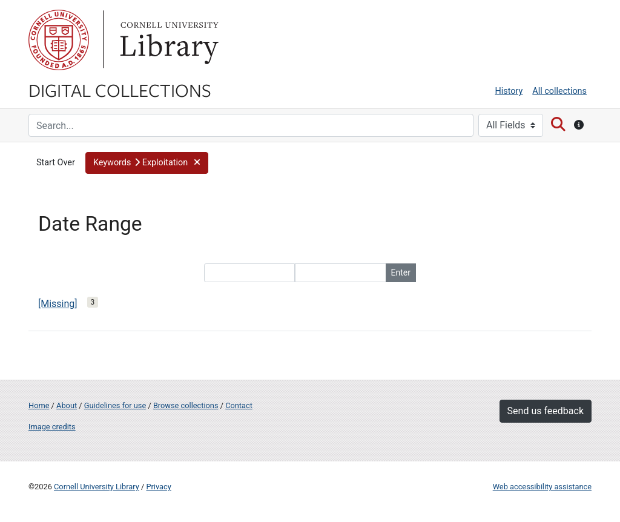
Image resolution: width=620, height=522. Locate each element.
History (509, 91)
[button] (146, 163)
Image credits (52, 426)
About (66, 405)
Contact (238, 405)
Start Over (55, 162)
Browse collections (186, 405)
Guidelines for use (115, 405)
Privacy (158, 486)
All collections (559, 91)
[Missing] (58, 303)
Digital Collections (119, 89)
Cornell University (58, 40)
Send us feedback (545, 411)
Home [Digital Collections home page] (38, 405)
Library (167, 40)
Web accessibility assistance (542, 486)
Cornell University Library (96, 486)
